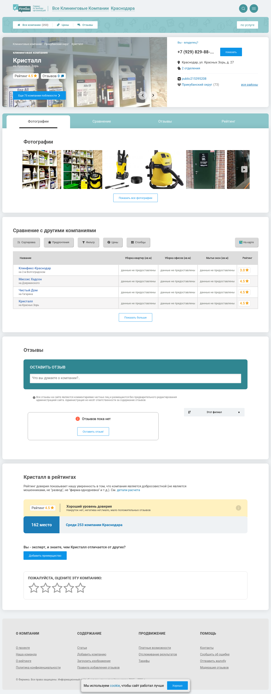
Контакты (207, 647)
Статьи (82, 647)
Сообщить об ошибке (215, 654)
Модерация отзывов (214, 667)
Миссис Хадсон (30, 279)
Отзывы (85, 25)
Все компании (33, 25)
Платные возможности (155, 647)
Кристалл (26, 301)
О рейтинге (23, 661)
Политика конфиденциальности (38, 667)
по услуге (247, 25)
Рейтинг (228, 121)
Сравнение (102, 121)
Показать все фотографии (135, 198)
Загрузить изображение (94, 661)
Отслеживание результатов (158, 654)
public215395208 (194, 79)
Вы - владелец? (188, 42)
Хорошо (177, 685)
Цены (63, 25)
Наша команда (26, 654)
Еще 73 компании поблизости (39, 95)
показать (231, 52)
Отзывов (51, 76)
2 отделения (191, 68)
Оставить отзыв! (93, 431)
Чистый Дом (28, 290)
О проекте (23, 647)
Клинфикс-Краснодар (35, 268)
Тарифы (144, 661)
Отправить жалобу (213, 661)
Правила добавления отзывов (98, 667)
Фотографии (38, 121)
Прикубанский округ (197, 85)
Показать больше (135, 317)
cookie (115, 686)
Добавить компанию (91, 654)
